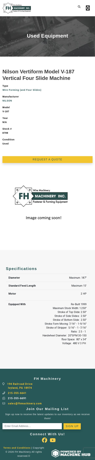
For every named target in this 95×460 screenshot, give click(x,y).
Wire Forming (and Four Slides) (21, 90)
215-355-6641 (17, 393)
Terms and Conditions (17, 447)
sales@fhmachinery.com (25, 403)
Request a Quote (47, 159)
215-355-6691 (17, 398)
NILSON (7, 100)
